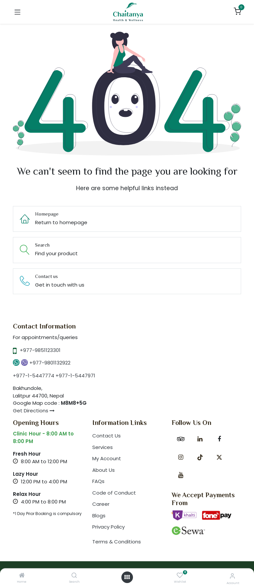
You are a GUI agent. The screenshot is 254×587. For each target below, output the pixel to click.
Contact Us (106, 435)
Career (100, 504)
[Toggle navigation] (17, 12)
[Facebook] (219, 439)
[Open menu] (127, 577)
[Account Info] (232, 575)
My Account (106, 458)
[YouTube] (181, 475)
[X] (219, 457)
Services (102, 447)
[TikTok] (200, 457)
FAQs (98, 481)
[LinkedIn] (200, 439)
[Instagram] (181, 457)
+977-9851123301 (40, 350)
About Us (103, 469)
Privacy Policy (108, 526)
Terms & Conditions (116, 541)
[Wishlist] (180, 575)
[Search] (74, 575)
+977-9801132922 (49, 362)
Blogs (99, 515)
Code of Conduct (114, 492)
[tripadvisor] (181, 439)
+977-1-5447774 (33, 375)
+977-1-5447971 (75, 375)
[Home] (22, 575)
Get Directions (34, 410)
